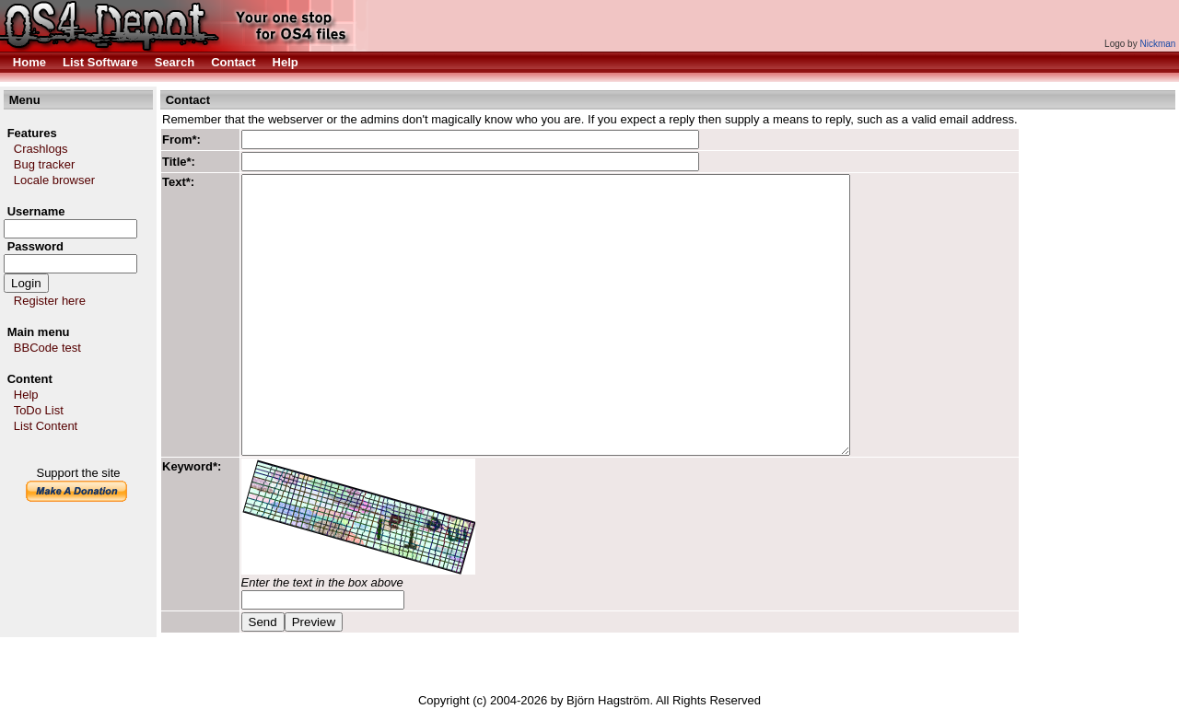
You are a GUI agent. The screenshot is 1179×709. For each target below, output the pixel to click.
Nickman (1157, 44)
